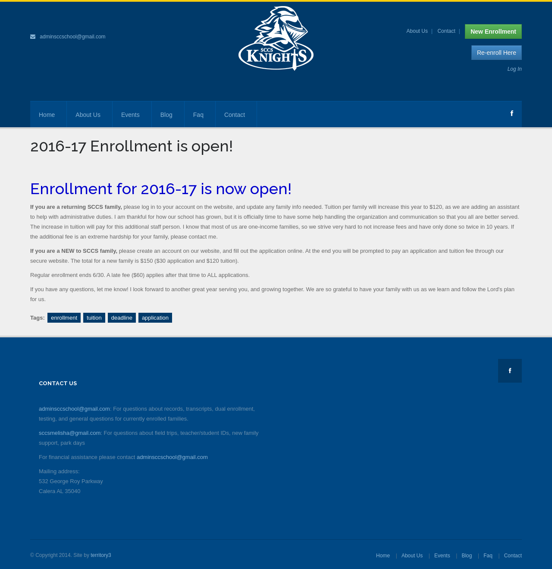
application (155, 317)
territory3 (101, 555)
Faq (198, 114)
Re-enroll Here (496, 52)
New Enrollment (493, 31)
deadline (121, 317)
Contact (446, 31)
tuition (94, 317)
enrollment (64, 317)
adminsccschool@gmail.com (72, 37)
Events (130, 114)
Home (47, 114)
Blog (166, 114)
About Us (417, 31)
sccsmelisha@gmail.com (69, 433)
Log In (515, 69)
